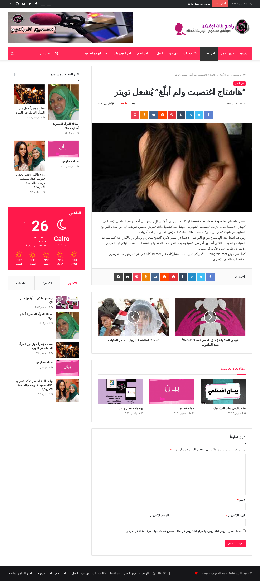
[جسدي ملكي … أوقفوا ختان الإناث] (67, 302)
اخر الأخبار (209, 53)
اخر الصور (142, 53)
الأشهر (72, 283)
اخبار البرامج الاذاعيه (96, 53)
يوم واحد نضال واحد (131, 408)
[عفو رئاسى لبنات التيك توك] (223, 392)
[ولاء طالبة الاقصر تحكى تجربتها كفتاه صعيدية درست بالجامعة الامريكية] (29, 156)
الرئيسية (244, 53)
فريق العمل (227, 53)
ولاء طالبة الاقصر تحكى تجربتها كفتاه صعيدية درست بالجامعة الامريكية (34, 385)
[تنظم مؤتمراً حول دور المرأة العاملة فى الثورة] (29, 94)
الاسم (241, 499)
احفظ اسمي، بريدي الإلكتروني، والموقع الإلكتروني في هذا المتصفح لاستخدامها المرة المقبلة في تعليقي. (183, 531)
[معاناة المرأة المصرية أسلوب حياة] (63, 102)
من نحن (173, 53)
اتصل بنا (158, 53)
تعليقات (21, 283)
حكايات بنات (190, 53)
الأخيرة (47, 283)
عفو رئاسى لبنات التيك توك (229, 408)
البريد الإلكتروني (236, 515)
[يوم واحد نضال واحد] (120, 392)
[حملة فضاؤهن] (171, 392)
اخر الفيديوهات (122, 53)
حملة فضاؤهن (202, 3)
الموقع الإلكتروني (159, 515)
